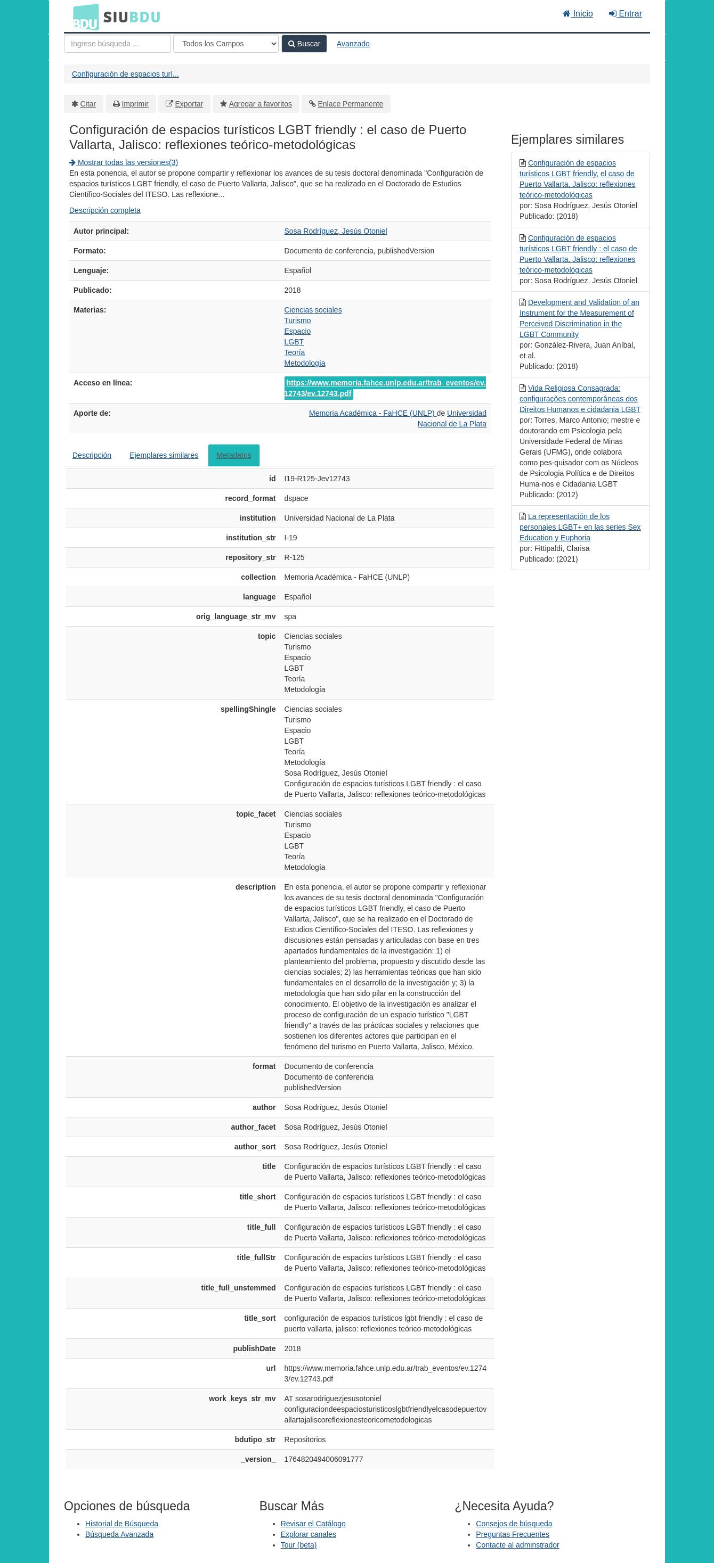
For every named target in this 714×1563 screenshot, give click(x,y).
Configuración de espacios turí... (125, 74)
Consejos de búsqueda (514, 1523)
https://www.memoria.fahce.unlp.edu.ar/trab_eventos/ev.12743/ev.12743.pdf (385, 388)
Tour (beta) (299, 1545)
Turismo (298, 320)
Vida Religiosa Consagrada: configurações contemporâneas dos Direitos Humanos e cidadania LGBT (580, 399)
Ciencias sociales (313, 310)
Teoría (295, 352)
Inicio (578, 13)
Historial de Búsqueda (121, 1523)
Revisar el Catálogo (313, 1523)
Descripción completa (105, 210)
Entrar (625, 13)
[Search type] (226, 44)
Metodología (305, 363)
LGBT (294, 342)
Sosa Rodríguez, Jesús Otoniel (336, 231)
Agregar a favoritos (260, 104)
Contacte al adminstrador (517, 1545)
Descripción (91, 455)
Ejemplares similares (163, 455)
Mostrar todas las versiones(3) (123, 162)
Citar (88, 104)
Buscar (304, 43)
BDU (83, 16)
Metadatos (233, 455)
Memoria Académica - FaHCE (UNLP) (373, 413)
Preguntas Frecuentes (512, 1534)
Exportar (189, 104)
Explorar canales (308, 1534)
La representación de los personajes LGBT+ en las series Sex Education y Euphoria (580, 527)
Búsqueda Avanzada (119, 1534)
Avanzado (353, 43)
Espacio (298, 331)
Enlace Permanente (350, 104)
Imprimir (135, 104)
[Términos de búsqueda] (117, 44)
